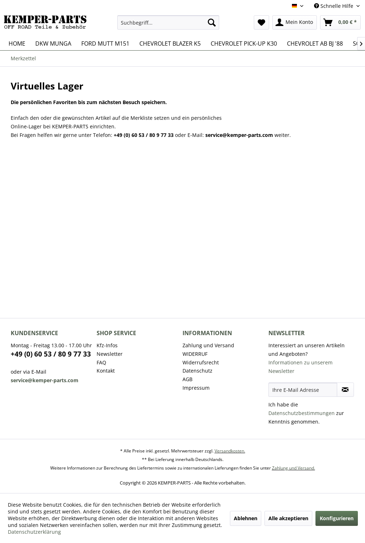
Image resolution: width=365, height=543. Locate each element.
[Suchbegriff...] (168, 22)
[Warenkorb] (340, 22)
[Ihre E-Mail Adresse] (302, 390)
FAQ (101, 362)
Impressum (196, 387)
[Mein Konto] (294, 22)
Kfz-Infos (107, 345)
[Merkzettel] (261, 22)
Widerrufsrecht (200, 362)
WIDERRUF (194, 353)
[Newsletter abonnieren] (345, 390)
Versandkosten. (230, 451)
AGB (187, 379)
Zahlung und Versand (208, 345)
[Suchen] (211, 22)
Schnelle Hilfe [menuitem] (334, 5)
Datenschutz (197, 370)
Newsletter (110, 353)
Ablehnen (245, 518)
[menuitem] (168, 22)
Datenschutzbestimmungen (301, 413)
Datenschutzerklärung (34, 531)
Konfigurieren (337, 518)
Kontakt (106, 370)
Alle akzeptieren (288, 518)
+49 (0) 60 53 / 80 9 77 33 (51, 354)
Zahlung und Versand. (293, 468)
